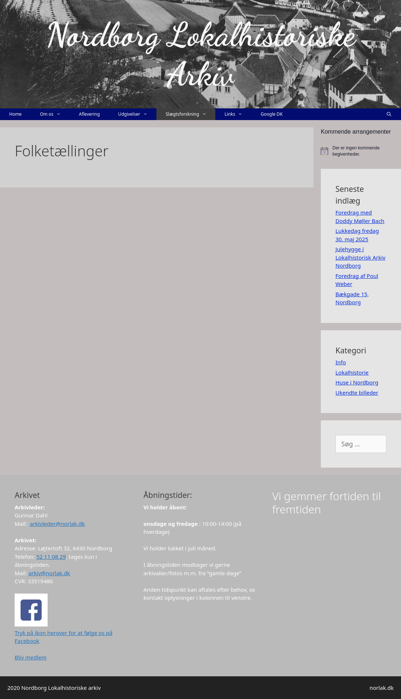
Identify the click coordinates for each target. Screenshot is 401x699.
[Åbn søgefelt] (389, 114)
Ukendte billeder (356, 392)
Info (340, 362)
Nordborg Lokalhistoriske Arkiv (200, 54)
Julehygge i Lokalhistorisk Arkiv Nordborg (360, 257)
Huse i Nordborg (356, 382)
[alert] (361, 151)
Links (238, 114)
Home (15, 114)
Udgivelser (137, 114)
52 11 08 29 (51, 556)
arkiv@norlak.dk (49, 573)
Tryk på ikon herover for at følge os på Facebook (63, 632)
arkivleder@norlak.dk (57, 523)
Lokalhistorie (352, 372)
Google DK (272, 114)
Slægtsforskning (190, 114)
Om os (55, 114)
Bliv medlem (31, 657)
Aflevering (89, 114)
